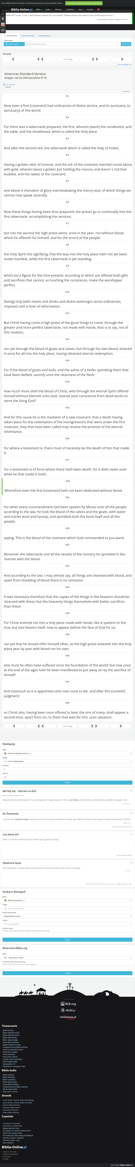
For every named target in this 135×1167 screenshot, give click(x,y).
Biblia (39, 9)
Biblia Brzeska (8, 1030)
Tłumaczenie (8, 40)
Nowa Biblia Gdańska (11, 1042)
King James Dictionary (10, 1110)
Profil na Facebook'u (10, 1154)
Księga (5, 757)
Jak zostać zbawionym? (12, 1121)
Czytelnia (70, 9)
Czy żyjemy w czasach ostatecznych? (17, 1131)
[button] (67, 753)
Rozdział (5, 765)
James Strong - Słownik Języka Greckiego (17, 1103)
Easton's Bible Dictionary (11, 1105)
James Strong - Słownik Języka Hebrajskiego (18, 1100)
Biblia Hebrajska (9, 1077)
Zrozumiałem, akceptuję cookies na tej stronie (84, 3)
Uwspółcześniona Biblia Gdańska (15, 1047)
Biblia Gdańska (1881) (11, 1035)
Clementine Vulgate (10, 1052)
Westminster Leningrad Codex (14, 1066)
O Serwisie (7, 1157)
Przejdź (67, 783)
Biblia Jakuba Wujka (10, 1040)
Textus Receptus (9, 1054)
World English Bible (10, 1062)
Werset (5, 773)
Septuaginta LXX (9, 1064)
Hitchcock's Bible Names (11, 1107)
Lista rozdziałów (125, 65)
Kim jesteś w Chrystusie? (11, 1123)
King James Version (10, 1057)
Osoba (5, 920)
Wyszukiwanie (10, 36)
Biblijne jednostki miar (11, 1128)
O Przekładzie (126, 91)
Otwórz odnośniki (27, 36)
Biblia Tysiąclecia (9, 1080)
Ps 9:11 (128, 870)
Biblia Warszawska (10, 1038)
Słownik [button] (59, 9)
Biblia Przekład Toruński (12, 1045)
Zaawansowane (44, 36)
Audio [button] (49, 9)
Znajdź (67, 940)
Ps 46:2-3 (127, 804)
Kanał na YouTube (9, 1152)
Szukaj (67, 973)
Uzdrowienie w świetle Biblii (12, 1126)
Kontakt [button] (90, 9)
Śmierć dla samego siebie (12, 1133)
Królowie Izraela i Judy (11, 1140)
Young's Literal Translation (12, 1059)
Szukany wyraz (8, 928)
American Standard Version (13, 1050)
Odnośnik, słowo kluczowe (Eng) (14, 962)
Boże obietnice (8, 1143)
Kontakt (5, 1159)
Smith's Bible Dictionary (11, 1112)
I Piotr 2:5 (127, 823)
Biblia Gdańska (8, 1075)
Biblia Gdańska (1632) (11, 1033)
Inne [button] (80, 9)
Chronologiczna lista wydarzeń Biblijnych (18, 1135)
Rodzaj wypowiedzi (9, 912)
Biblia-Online (22, 9)
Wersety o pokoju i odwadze (13, 1138)
